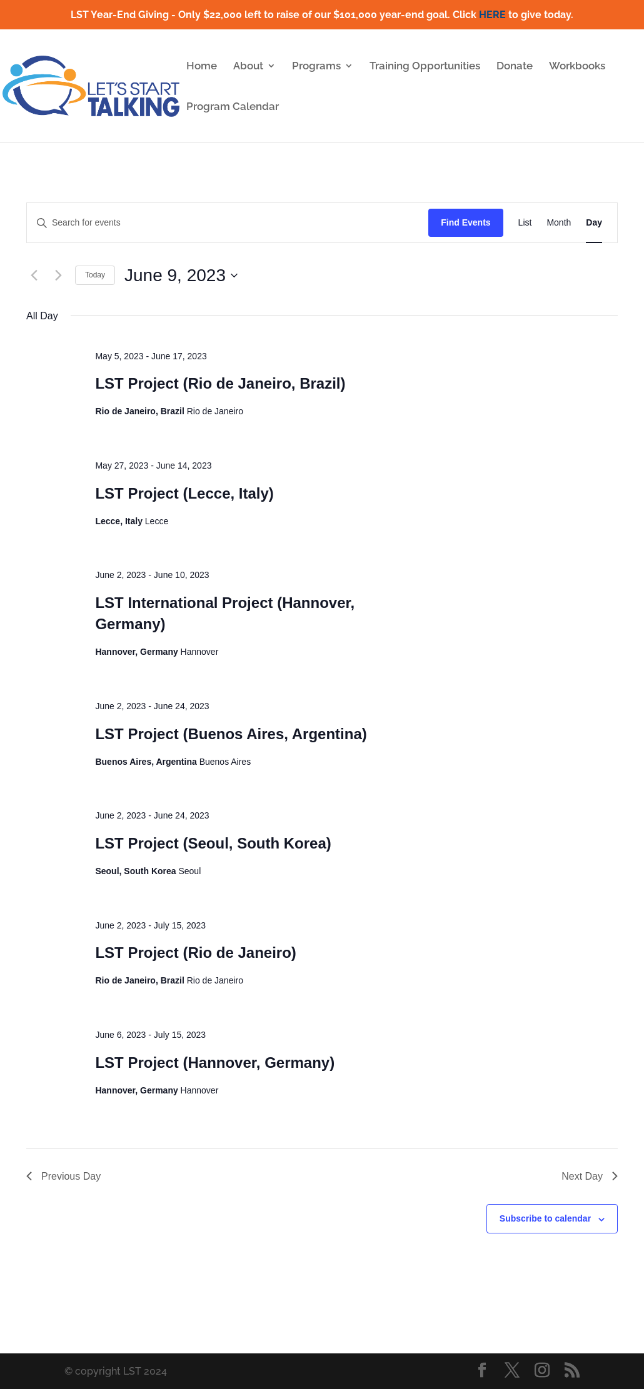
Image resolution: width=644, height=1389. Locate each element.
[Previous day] (33, 275)
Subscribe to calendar (545, 1218)
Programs (316, 66)
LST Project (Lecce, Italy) (184, 493)
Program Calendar (232, 107)
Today (95, 275)
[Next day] (58, 275)
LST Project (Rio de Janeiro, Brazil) (220, 383)
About (248, 66)
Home (201, 66)
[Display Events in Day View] (594, 222)
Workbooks (577, 66)
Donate (514, 66)
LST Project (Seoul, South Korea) (213, 843)
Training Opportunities (425, 66)
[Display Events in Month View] (558, 222)
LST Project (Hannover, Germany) (215, 1062)
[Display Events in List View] (525, 222)
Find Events (465, 222)
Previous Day (63, 1176)
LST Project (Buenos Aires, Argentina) (230, 733)
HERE (492, 15)
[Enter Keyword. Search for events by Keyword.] (227, 222)
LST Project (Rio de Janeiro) (195, 952)
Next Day (589, 1176)
